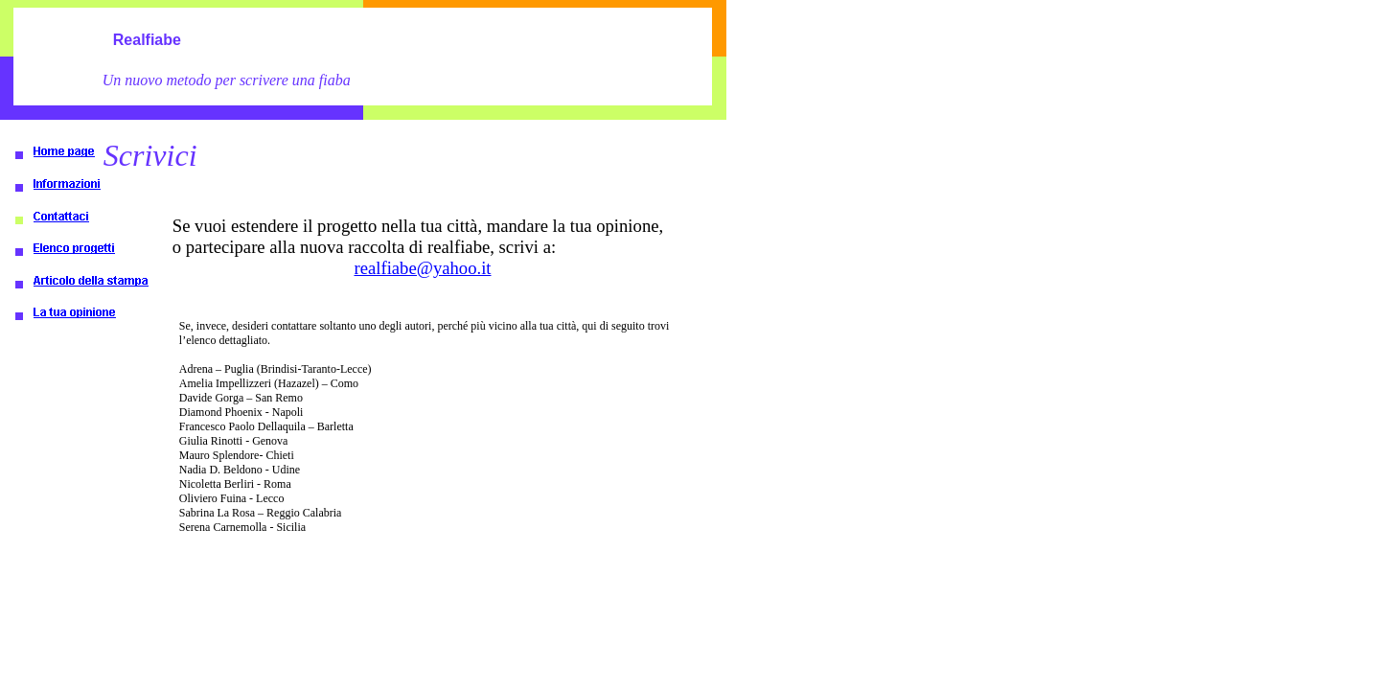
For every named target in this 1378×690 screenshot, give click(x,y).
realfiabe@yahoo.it (422, 268)
